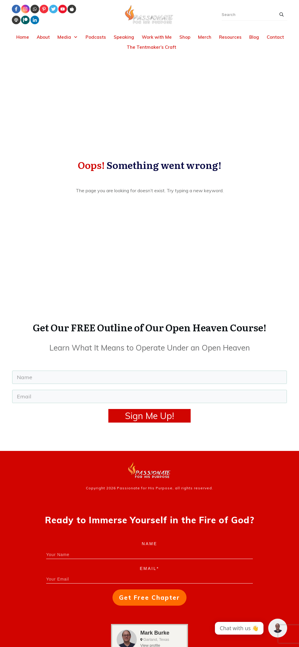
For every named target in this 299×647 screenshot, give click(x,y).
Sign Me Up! (149, 340)
